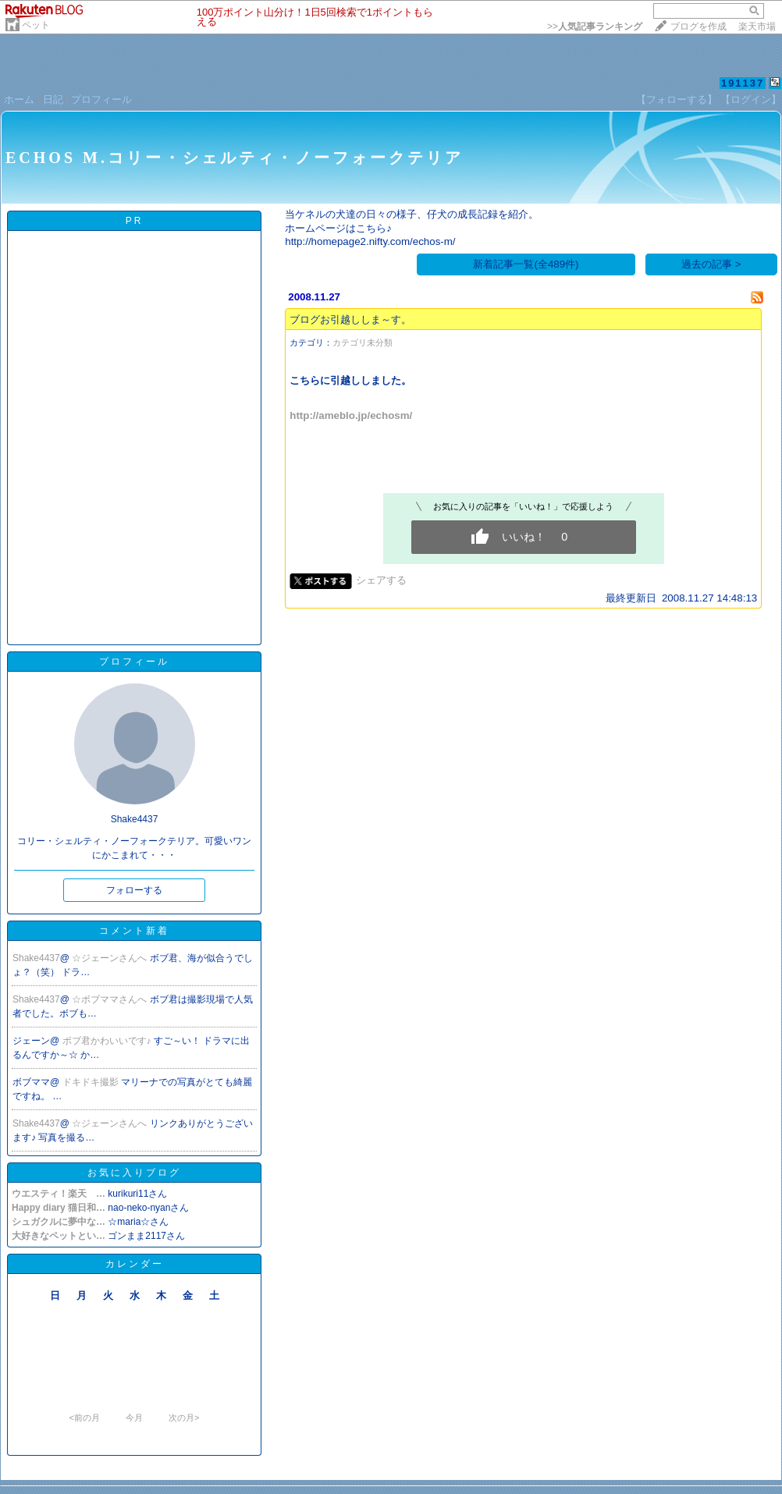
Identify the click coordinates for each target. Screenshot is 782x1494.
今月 (134, 1417)
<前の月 (84, 1417)
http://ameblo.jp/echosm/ (351, 415)
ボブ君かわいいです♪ (108, 1040)
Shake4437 (36, 958)
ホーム (19, 99)
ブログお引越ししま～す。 (350, 319)
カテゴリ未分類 (362, 342)
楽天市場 (757, 26)
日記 (53, 99)
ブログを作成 (698, 26)
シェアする (381, 580)
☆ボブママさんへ (110, 999)
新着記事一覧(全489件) (525, 264)
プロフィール (101, 99)
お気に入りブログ (134, 1172)
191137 (742, 83)
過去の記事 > (711, 264)
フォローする (134, 890)
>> (594, 26)
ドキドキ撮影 (91, 1082)
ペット (36, 25)
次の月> (184, 1417)
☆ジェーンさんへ (110, 958)
